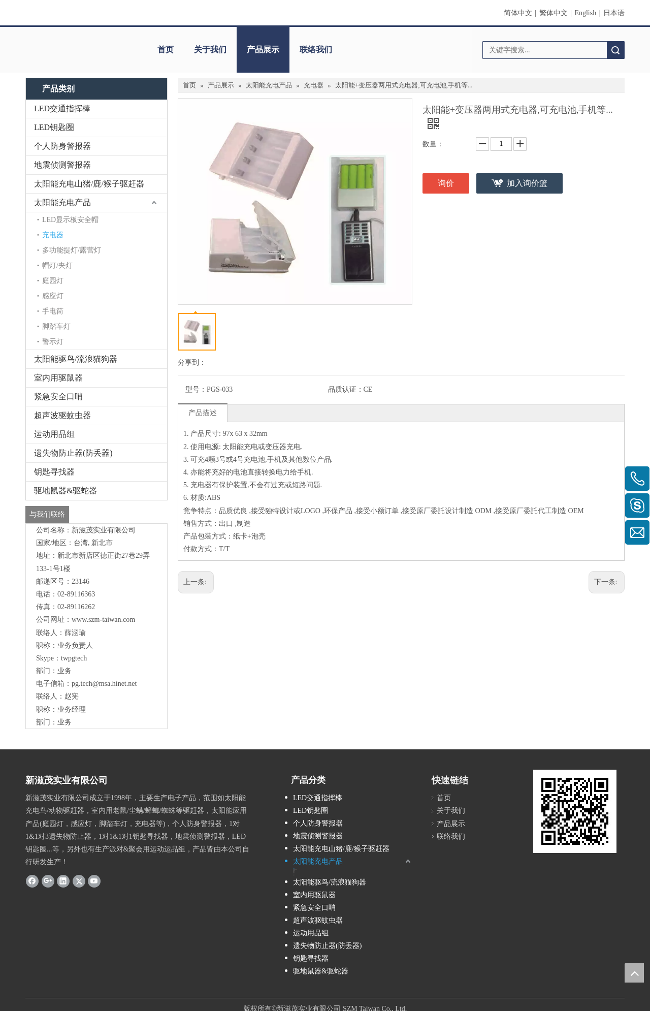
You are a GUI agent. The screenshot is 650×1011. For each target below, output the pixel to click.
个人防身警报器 (62, 146)
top (634, 973)
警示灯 (52, 341)
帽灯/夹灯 (57, 265)
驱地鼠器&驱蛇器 (65, 490)
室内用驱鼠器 (58, 377)
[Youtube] (94, 880)
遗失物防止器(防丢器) (73, 453)
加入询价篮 (527, 183)
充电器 (52, 235)
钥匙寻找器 (54, 471)
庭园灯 (52, 281)
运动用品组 (54, 434)
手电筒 (52, 311)
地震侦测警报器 (62, 165)
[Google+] (48, 880)
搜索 (615, 50)
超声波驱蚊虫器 (62, 415)
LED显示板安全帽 (70, 220)
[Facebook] (32, 880)
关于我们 (210, 49)
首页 (165, 49)
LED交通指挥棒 (62, 108)
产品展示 (263, 49)
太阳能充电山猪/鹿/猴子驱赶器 (89, 183)
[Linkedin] (63, 880)
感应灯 (52, 296)
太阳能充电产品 (62, 202)
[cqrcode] (574, 811)
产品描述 (202, 413)
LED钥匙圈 (54, 127)
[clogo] (77, 39)
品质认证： (346, 389)
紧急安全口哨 (58, 396)
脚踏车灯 (56, 326)
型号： (196, 389)
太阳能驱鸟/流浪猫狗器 (75, 359)
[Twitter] (79, 880)
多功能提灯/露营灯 (71, 250)
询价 (446, 183)
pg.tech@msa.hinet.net (104, 683)
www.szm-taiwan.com (103, 619)
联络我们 (316, 49)
